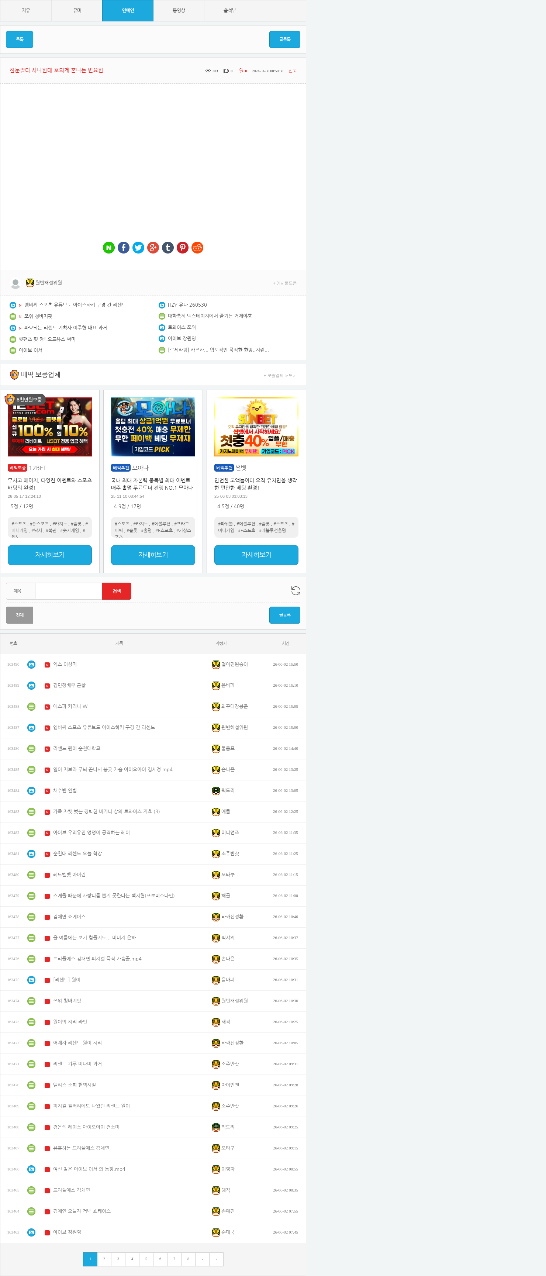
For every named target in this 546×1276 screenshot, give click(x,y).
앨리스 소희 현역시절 (74, 1085)
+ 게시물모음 (285, 283)
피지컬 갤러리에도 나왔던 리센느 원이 (91, 1106)
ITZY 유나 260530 (187, 305)
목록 (19, 39)
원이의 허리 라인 (70, 1022)
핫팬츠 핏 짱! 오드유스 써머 (47, 339)
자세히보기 (50, 555)
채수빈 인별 (65, 790)
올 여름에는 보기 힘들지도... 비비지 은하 (94, 937)
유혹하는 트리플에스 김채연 (81, 1148)
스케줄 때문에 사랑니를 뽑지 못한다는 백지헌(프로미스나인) (114, 895)
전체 (19, 615)
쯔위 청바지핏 (38, 316)
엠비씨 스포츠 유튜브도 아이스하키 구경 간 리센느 (75, 305)
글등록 (284, 39)
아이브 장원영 (182, 338)
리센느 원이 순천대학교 (76, 748)
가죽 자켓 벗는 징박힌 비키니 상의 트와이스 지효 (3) (106, 811)
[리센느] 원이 (66, 979)
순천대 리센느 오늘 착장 (77, 853)
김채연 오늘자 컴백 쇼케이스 (82, 1211)
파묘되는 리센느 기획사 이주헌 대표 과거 (65, 327)
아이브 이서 (30, 350)
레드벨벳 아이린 (69, 874)
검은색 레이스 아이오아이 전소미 (86, 1127)
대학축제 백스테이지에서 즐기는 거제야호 (210, 316)
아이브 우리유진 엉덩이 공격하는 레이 (91, 832)
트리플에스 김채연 (71, 1190)
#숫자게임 (69, 530)
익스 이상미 (65, 664)
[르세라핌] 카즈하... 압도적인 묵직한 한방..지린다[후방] (219, 350)
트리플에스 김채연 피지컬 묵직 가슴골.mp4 (97, 958)
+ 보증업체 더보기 (280, 375)
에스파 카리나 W (70, 706)
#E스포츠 (164, 530)
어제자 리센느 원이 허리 (77, 1043)
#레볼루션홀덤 (272, 530)
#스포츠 (18, 524)
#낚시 (36, 530)
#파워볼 (225, 524)
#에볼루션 (161, 524)
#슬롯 (76, 524)
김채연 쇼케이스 (69, 916)
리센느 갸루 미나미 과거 (77, 1064)
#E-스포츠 (39, 524)
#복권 (51, 530)
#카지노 (59, 524)
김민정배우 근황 (69, 685)
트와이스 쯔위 (182, 327)
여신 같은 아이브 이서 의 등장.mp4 (89, 1169)
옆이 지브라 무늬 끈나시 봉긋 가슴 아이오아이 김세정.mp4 (113, 769)
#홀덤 (146, 530)
